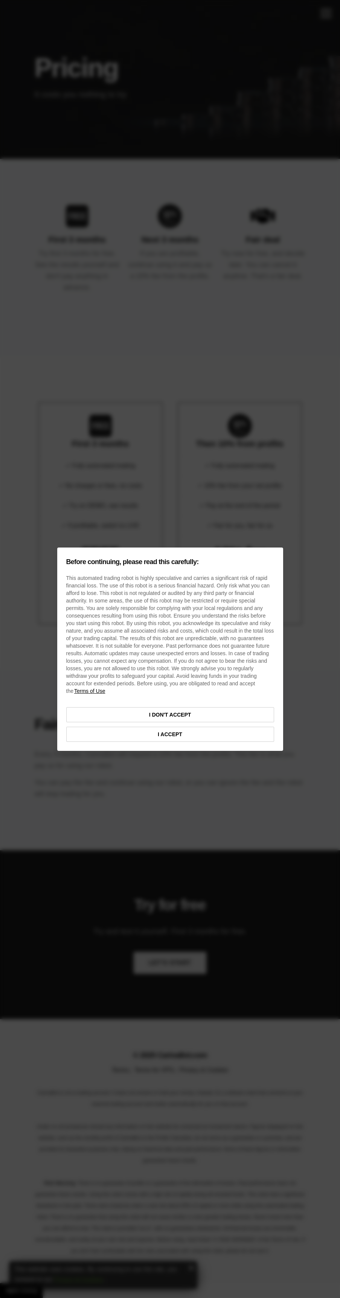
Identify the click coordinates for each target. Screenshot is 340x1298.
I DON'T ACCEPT (170, 715)
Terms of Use (89, 691)
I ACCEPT (170, 734)
